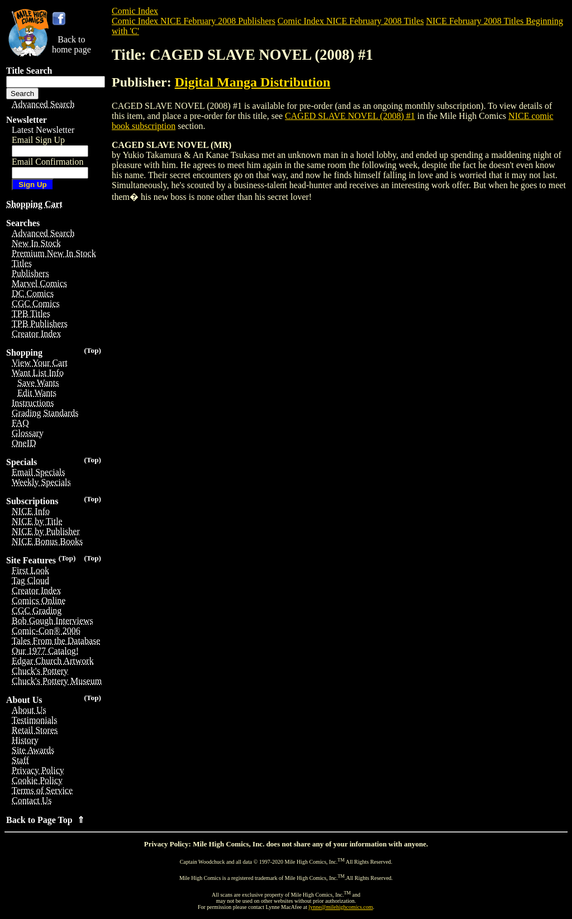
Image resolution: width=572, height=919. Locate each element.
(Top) (92, 350)
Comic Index (135, 11)
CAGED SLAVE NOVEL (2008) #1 (350, 116)
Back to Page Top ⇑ (45, 820)
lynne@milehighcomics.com (341, 907)
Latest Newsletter (43, 130)
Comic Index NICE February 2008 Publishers (193, 21)
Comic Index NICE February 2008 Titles (351, 21)
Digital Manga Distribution (253, 82)
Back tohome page (71, 44)
